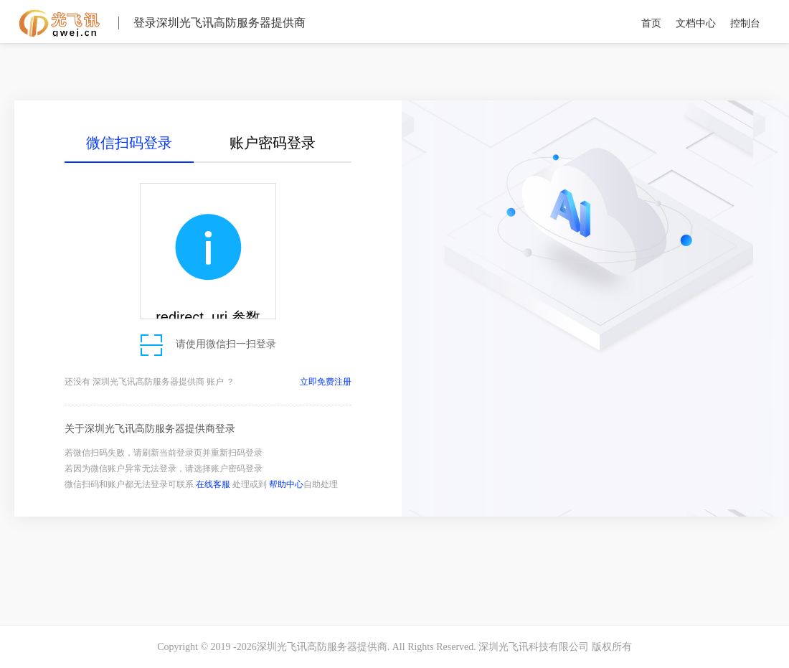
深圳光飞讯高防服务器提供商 (59, 22)
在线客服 (213, 484)
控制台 (745, 23)
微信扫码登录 (129, 143)
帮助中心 (286, 484)
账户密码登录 (273, 143)
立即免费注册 (325, 382)
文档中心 (696, 23)
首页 (651, 23)
